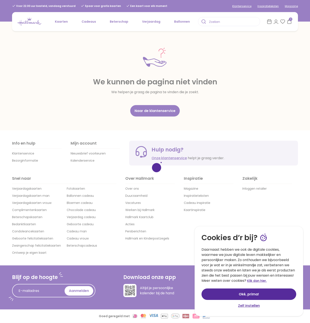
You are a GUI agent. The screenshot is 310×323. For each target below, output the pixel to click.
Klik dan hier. (257, 281)
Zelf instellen (249, 305)
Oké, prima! (249, 294)
